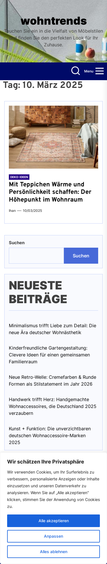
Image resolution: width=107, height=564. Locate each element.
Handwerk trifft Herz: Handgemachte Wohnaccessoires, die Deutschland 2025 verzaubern (52, 406)
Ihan (12, 210)
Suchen (17, 242)
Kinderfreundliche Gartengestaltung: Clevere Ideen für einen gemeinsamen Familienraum (49, 354)
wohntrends (54, 20)
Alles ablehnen (53, 551)
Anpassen (53, 536)
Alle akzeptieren (54, 520)
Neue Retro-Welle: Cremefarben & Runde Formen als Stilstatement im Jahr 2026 (52, 380)
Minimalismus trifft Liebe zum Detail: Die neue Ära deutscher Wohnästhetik (52, 329)
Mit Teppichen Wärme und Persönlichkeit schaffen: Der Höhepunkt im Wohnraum (50, 192)
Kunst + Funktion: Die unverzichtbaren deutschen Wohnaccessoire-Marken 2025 (50, 435)
